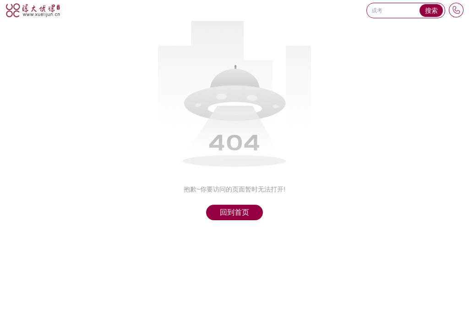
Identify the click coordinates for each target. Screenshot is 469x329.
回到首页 (234, 212)
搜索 (431, 10)
